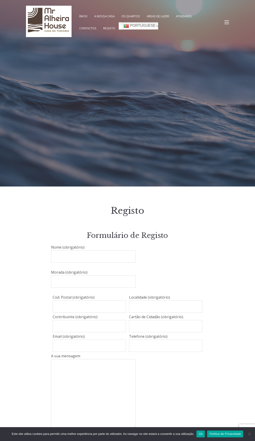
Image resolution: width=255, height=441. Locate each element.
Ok (201, 434)
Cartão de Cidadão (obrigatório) (165, 323)
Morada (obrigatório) (93, 279)
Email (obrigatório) (89, 343)
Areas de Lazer (158, 16)
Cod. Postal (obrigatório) (89, 304)
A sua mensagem (93, 391)
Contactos (87, 28)
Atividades (184, 16)
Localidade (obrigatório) (165, 304)
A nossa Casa (104, 16)
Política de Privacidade (225, 434)
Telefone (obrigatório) (165, 343)
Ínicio (83, 16)
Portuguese (139, 26)
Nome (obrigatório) (93, 254)
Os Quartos (130, 16)
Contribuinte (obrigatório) (89, 323)
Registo (109, 28)
